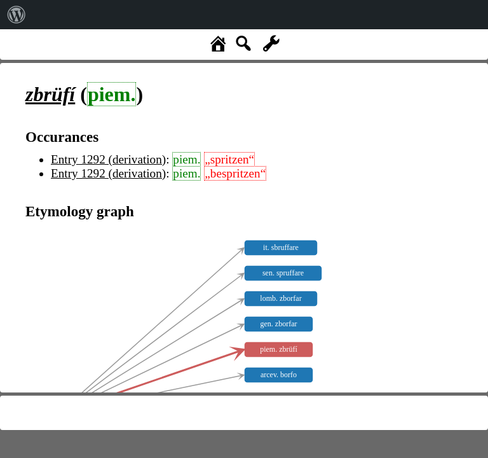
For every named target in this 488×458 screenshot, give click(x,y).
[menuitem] (16, 14)
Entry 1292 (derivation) (108, 159)
